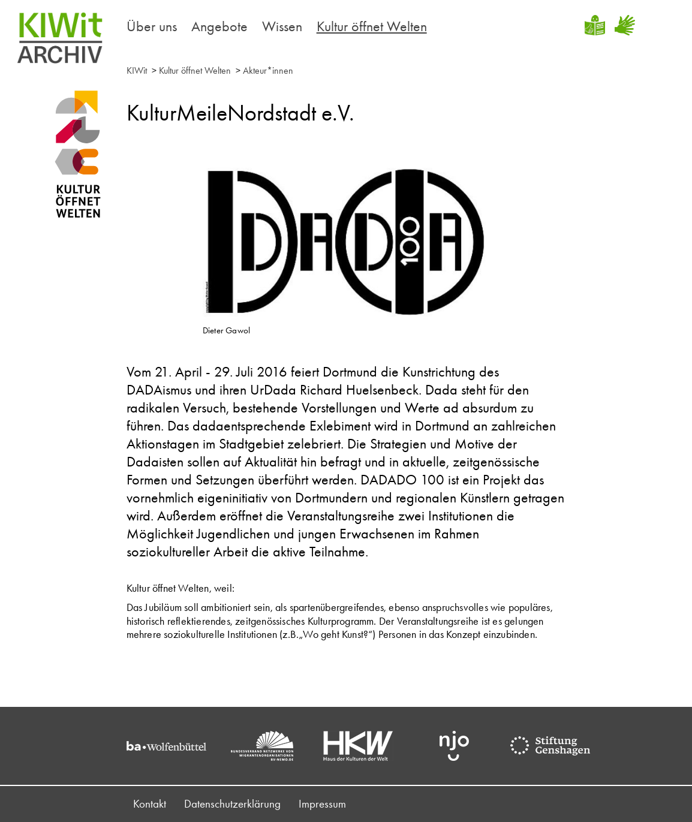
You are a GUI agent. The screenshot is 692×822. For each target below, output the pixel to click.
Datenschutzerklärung (232, 803)
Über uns (152, 26)
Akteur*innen (268, 70)
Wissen (282, 26)
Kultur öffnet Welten (372, 26)
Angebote (219, 26)
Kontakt (149, 803)
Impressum (322, 803)
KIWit (137, 70)
